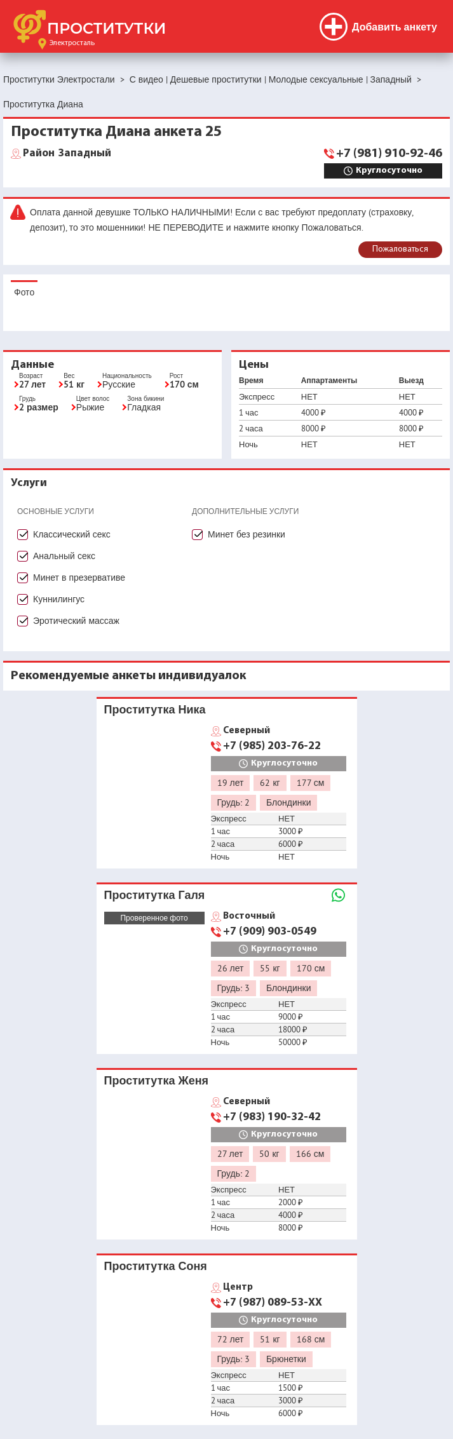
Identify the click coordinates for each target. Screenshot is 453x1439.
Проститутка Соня (155, 1266)
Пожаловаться (400, 249)
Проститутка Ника (155, 709)
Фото (24, 292)
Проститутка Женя (156, 1080)
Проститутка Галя (154, 895)
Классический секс (72, 534)
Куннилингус (59, 599)
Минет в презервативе (79, 577)
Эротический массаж (76, 620)
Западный (67, 153)
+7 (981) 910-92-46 (389, 153)
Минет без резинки (246, 534)
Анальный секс (64, 556)
